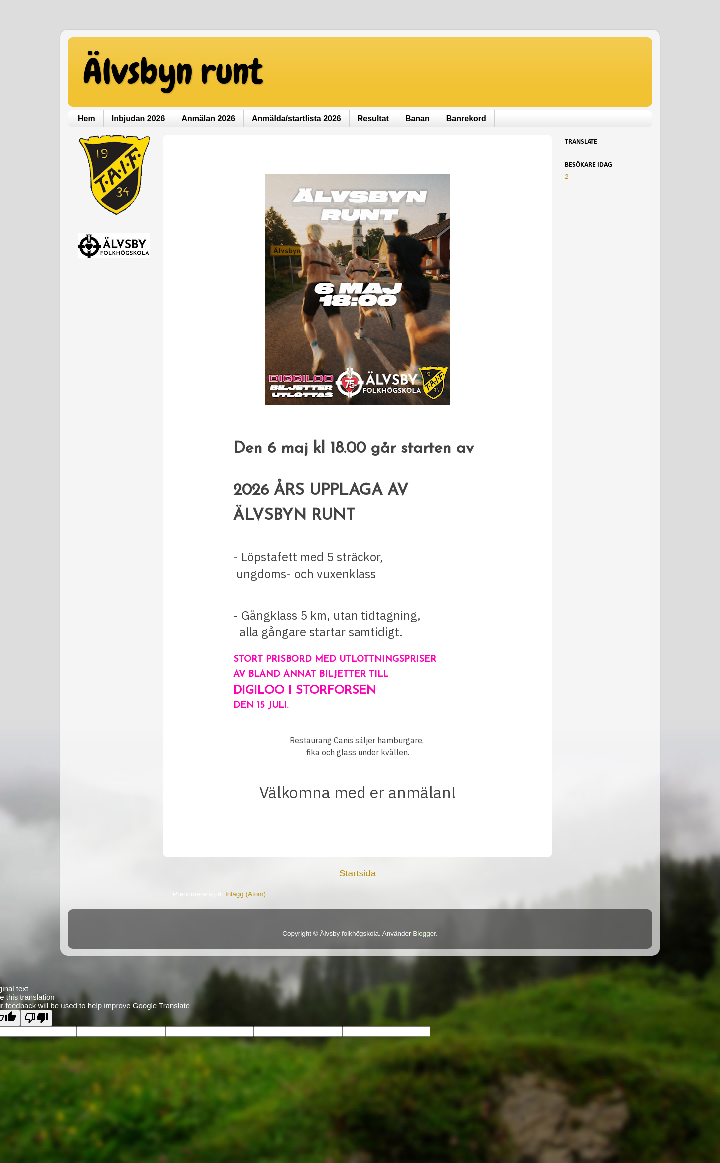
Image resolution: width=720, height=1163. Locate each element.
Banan (417, 118)
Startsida (357, 873)
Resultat (373, 118)
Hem (86, 118)
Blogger (424, 933)
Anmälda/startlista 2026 (296, 118)
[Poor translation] (36, 1018)
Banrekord (466, 118)
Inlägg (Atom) (245, 894)
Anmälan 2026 (208, 118)
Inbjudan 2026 (138, 118)
